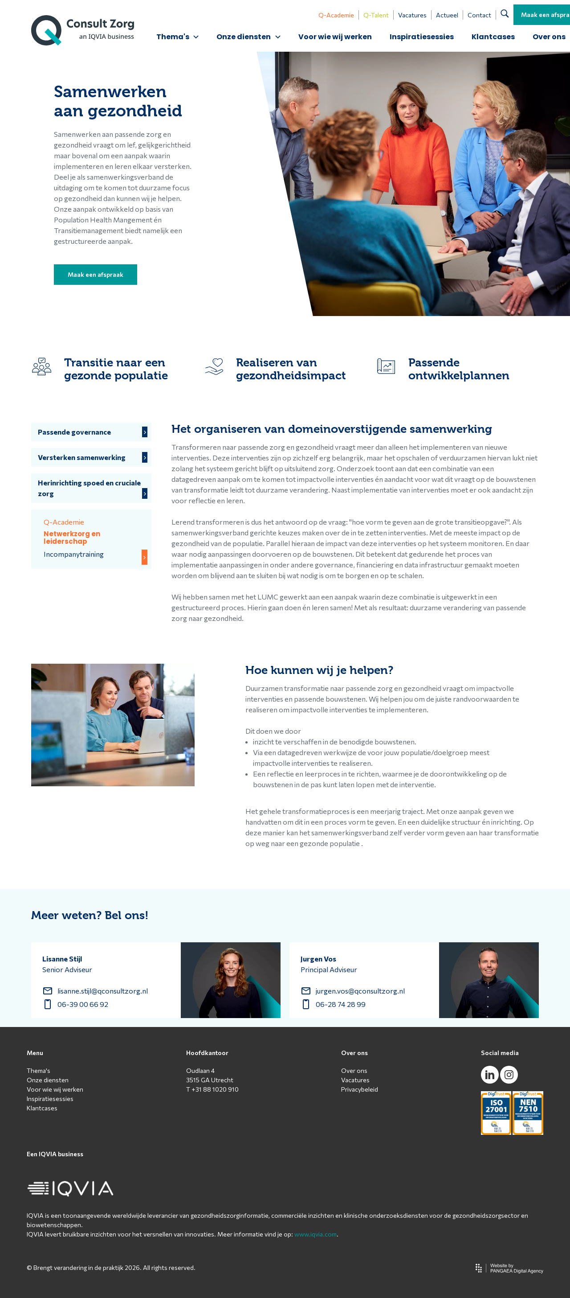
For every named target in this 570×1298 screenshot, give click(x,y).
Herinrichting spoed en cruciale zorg (89, 487)
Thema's (38, 1070)
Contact (479, 15)
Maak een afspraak (95, 274)
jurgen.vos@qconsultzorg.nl (360, 990)
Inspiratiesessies (422, 37)
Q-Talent (376, 15)
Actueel (447, 15)
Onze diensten (48, 1080)
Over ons (354, 1070)
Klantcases (493, 37)
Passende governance (74, 431)
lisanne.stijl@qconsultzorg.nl (102, 990)
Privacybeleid (359, 1089)
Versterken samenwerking (82, 457)
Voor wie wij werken (335, 37)
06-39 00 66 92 (82, 1004)
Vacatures (412, 15)
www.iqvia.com (315, 1234)
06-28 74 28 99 (341, 1004)
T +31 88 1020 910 (212, 1089)
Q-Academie (336, 15)
